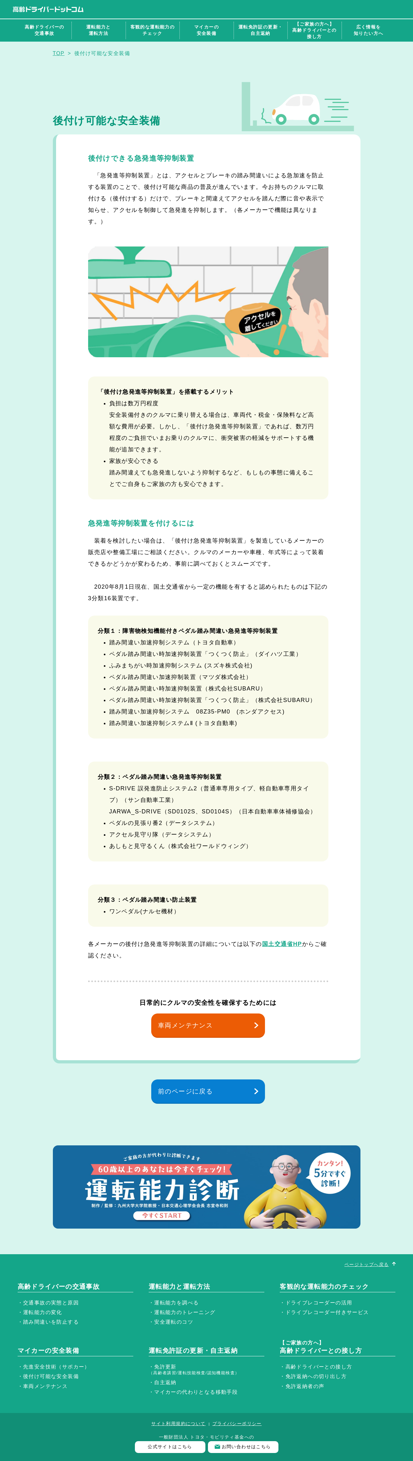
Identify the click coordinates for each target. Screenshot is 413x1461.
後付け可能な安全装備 (51, 1376)
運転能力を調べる (176, 1302)
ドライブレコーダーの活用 (318, 1302)
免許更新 (194, 1369)
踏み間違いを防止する (51, 1322)
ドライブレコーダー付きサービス (327, 1312)
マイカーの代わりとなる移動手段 (196, 1392)
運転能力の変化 (42, 1312)
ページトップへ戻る (366, 1264)
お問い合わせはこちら (246, 1446)
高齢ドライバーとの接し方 (318, 1366)
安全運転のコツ (173, 1322)
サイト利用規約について (178, 1423)
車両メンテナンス (185, 1025)
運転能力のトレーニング (184, 1312)
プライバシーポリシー (237, 1423)
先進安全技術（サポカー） (56, 1366)
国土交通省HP (282, 944)
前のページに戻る (185, 1091)
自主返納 (165, 1382)
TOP (59, 53)
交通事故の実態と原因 (51, 1302)
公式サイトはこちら (170, 1446)
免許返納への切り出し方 (316, 1376)
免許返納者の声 (305, 1386)
